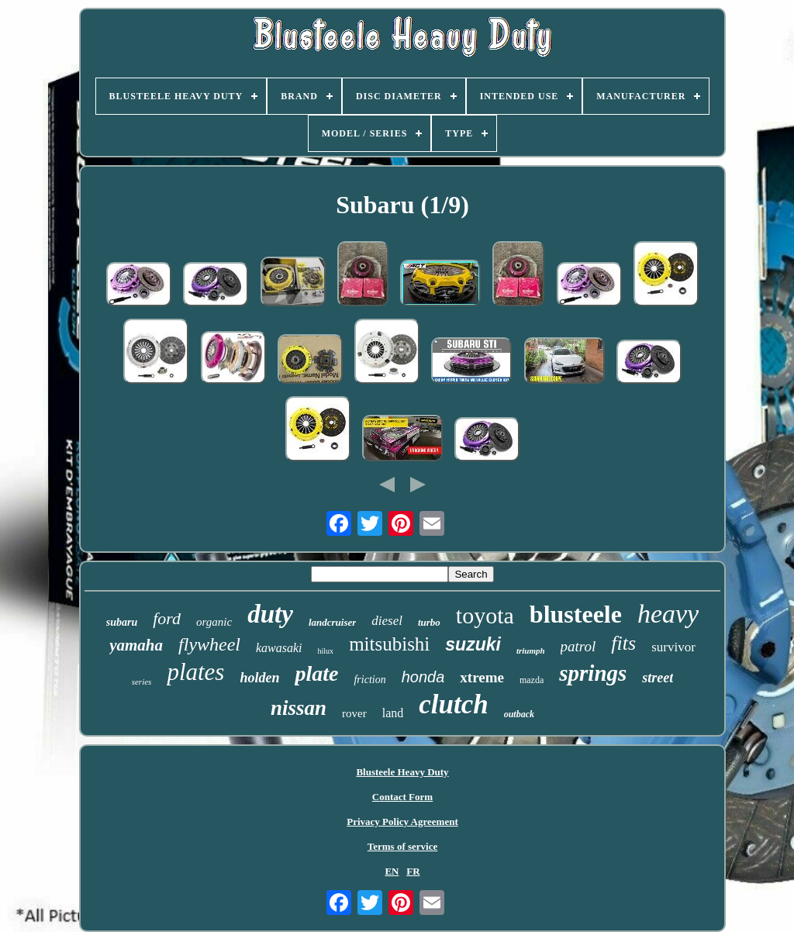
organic (214, 622)
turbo (429, 622)
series (142, 681)
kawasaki (279, 647)
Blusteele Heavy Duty (402, 772)
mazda (532, 680)
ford (167, 618)
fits (623, 643)
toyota (485, 615)
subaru (121, 622)
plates (195, 671)
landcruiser (332, 622)
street (657, 677)
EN (392, 871)
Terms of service (403, 846)
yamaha (136, 645)
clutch (453, 704)
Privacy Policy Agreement (402, 821)
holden (259, 677)
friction (369, 679)
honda (423, 676)
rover (354, 713)
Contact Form (402, 797)
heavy (668, 613)
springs (593, 673)
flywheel (209, 644)
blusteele (576, 614)
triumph (530, 650)
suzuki (473, 644)
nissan (298, 708)
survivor (673, 647)
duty (270, 614)
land (393, 713)
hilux (326, 651)
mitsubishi (389, 643)
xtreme (482, 677)
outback (519, 714)
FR (412, 871)
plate (316, 673)
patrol (578, 646)
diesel (386, 620)
